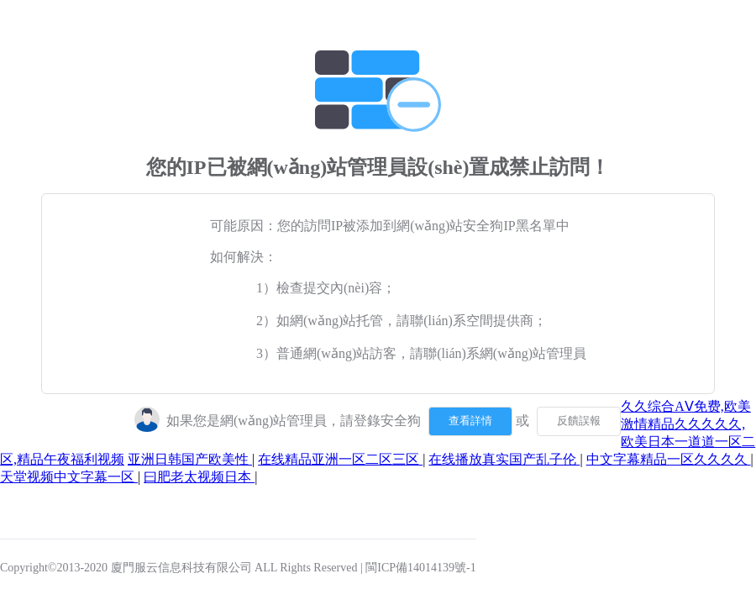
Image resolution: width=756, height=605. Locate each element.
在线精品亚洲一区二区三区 (340, 459)
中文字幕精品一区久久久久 (668, 459)
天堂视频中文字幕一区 (69, 477)
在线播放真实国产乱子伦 (504, 459)
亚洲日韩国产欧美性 (190, 459)
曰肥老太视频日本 (199, 477)
